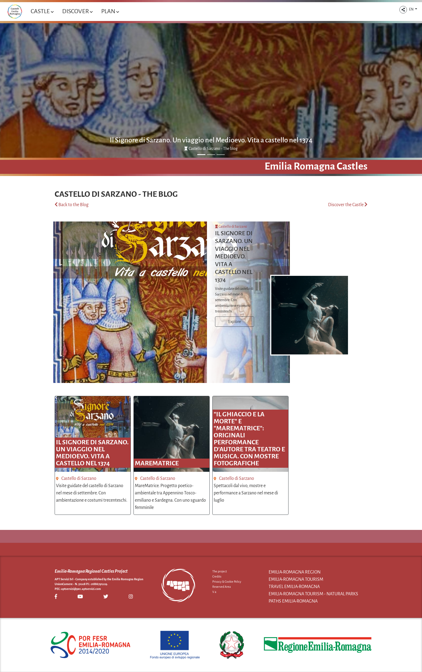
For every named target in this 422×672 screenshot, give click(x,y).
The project (219, 571)
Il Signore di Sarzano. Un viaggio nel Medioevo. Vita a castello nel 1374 (211, 140)
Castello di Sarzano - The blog (211, 148)
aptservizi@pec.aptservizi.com (81, 588)
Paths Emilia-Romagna (293, 601)
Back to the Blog (72, 204)
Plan (110, 11)
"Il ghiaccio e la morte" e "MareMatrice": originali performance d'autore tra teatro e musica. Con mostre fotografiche (249, 439)
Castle (42, 11)
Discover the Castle (347, 204)
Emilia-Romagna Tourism (296, 579)
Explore (234, 321)
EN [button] (411, 9)
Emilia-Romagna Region (295, 572)
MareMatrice (157, 463)
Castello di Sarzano (231, 226)
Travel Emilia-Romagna (294, 586)
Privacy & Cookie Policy (226, 581)
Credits (216, 576)
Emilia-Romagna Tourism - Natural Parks (313, 594)
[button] (403, 9)
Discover (77, 11)
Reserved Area (221, 586)
